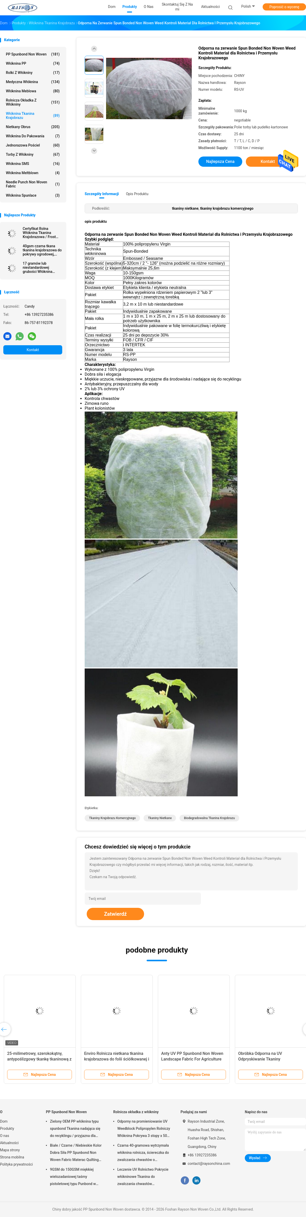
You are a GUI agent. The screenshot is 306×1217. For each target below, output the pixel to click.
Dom (3, 1121)
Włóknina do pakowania (33, 136)
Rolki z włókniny (33, 72)
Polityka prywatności (16, 1164)
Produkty (7, 1128)
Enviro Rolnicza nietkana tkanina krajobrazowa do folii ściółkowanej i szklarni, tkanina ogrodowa (116, 1059)
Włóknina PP (33, 63)
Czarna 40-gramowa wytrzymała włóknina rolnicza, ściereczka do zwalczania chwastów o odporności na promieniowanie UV (143, 1153)
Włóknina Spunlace (33, 195)
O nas (4, 1136)
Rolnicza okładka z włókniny (33, 102)
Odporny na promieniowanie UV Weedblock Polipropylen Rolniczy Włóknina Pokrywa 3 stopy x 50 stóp (143, 1129)
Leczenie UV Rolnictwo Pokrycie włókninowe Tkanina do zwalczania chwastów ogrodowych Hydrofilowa (143, 1177)
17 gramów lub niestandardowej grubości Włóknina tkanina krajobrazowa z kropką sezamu (41, 267)
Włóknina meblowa (33, 91)
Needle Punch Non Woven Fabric (33, 184)
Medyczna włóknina (33, 81)
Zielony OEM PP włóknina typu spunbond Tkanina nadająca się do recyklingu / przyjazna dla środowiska (75, 1129)
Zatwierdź (115, 914)
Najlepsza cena (220, 161)
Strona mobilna (12, 1157)
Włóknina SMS (33, 163)
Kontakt (33, 350)
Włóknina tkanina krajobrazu (33, 115)
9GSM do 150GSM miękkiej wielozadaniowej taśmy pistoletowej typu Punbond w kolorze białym (73, 1177)
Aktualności (9, 1143)
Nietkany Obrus (33, 126)
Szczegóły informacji (102, 194)
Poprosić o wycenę (284, 7)
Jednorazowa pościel (33, 145)
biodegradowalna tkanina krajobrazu (209, 818)
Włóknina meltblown (33, 172)
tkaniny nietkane (160, 818)
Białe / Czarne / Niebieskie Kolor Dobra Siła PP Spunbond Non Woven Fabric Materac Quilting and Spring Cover (75, 1153)
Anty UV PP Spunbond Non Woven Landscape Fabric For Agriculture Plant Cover (192, 1059)
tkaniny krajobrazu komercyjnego (112, 818)
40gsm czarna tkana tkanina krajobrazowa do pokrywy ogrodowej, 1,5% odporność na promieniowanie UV (42, 250)
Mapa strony (10, 1150)
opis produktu (137, 194)
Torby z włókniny (33, 154)
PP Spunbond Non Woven (33, 54)
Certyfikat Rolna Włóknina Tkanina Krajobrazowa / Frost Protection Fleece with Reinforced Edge (40, 233)
